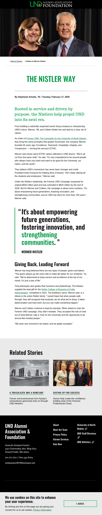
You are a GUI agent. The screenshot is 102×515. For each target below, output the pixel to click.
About (56, 425)
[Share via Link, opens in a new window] (24, 101)
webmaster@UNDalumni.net (20, 463)
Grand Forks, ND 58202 (17, 452)
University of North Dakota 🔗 (86, 426)
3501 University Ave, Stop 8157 (20, 449)
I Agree (86, 503)
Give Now (57, 444)
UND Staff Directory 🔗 (86, 435)
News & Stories (16, 61)
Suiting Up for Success (66, 392)
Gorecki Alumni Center (17, 445)
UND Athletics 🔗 (85, 442)
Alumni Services (61, 439)
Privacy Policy (60, 434)
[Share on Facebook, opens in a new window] (20, 101)
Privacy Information (42, 510)
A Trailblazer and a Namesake (27, 392)
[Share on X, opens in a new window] (16, 101)
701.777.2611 (11, 457)
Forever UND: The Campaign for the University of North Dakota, (56, 138)
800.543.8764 (26, 457)
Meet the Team (60, 429)
